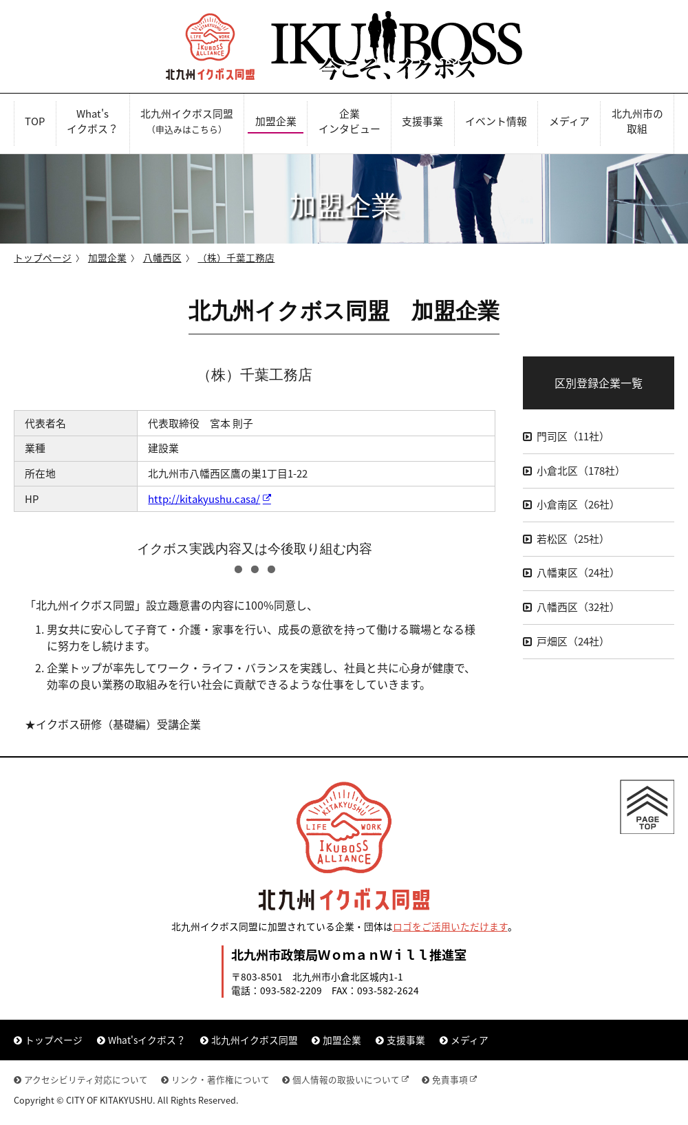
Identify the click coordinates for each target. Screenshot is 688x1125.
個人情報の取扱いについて (346, 1079)
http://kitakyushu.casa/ (204, 498)
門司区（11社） (573, 436)
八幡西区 (162, 257)
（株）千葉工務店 (236, 257)
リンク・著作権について (220, 1079)
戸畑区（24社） (573, 641)
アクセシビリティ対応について (86, 1079)
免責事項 (450, 1079)
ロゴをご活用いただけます (450, 926)
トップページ (43, 257)
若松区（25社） (573, 538)
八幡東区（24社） (578, 572)
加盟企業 (107, 257)
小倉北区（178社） (581, 470)
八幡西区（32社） (578, 606)
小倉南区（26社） (578, 504)
